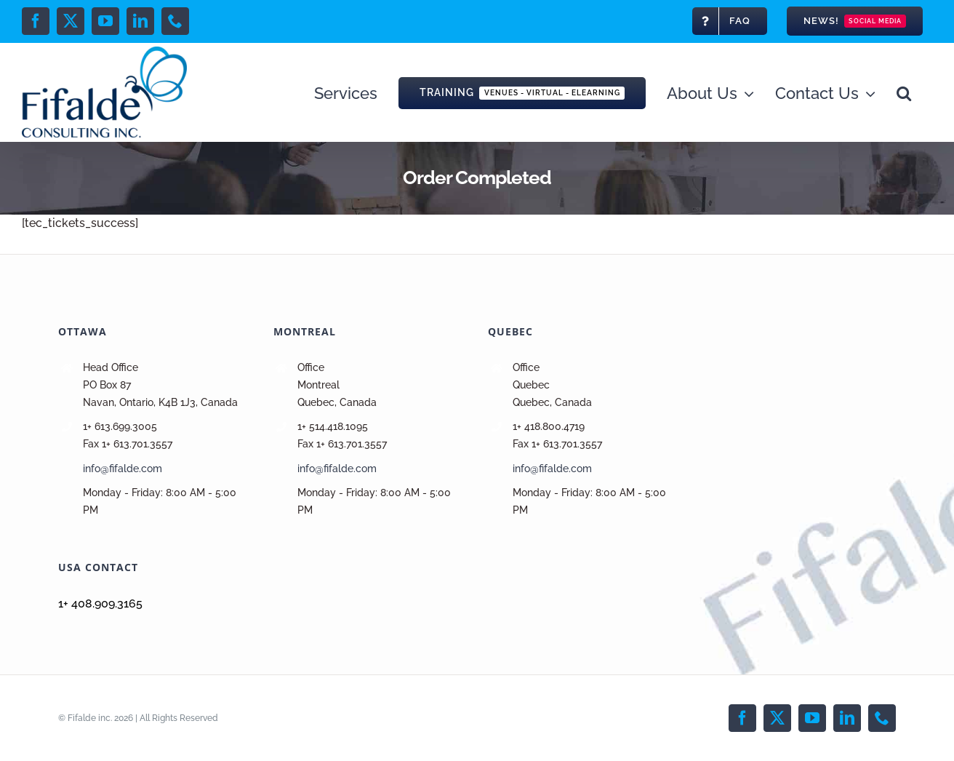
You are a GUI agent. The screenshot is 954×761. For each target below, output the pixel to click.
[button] (904, 92)
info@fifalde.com (122, 468)
